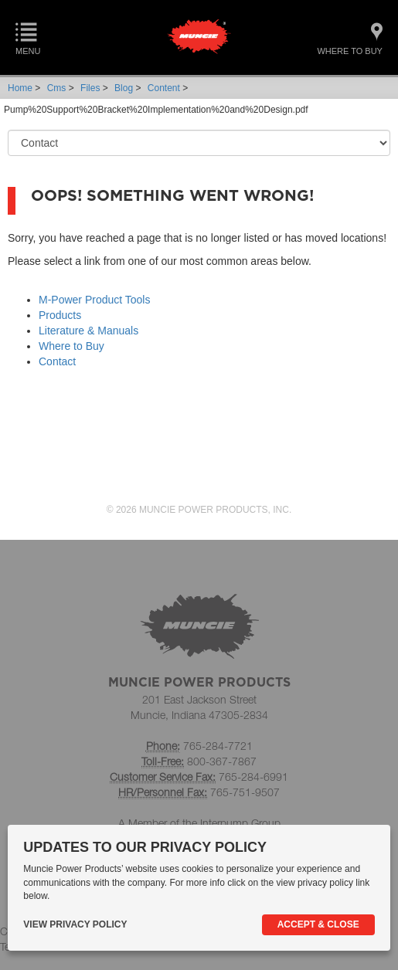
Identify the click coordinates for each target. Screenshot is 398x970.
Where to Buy (71, 346)
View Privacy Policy (75, 924)
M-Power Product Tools (94, 299)
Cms (56, 88)
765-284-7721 (218, 745)
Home (20, 88)
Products (60, 315)
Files (90, 88)
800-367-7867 (222, 761)
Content (164, 88)
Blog (123, 88)
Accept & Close (318, 924)
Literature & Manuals (88, 330)
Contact (57, 361)
